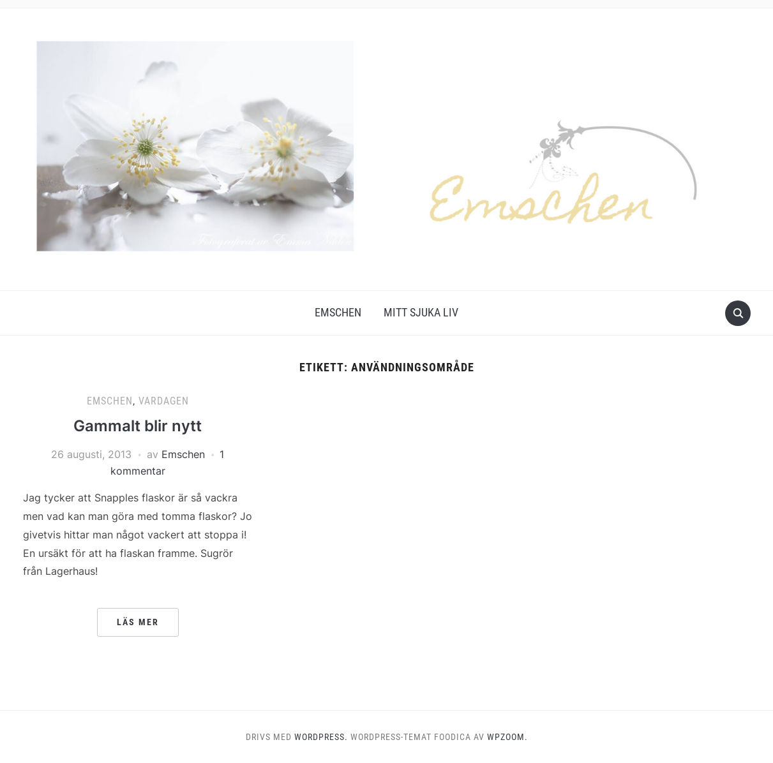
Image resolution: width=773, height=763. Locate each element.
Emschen (338, 312)
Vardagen (164, 401)
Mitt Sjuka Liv (421, 312)
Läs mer (138, 622)
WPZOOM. (507, 737)
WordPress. (321, 737)
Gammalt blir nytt (137, 426)
